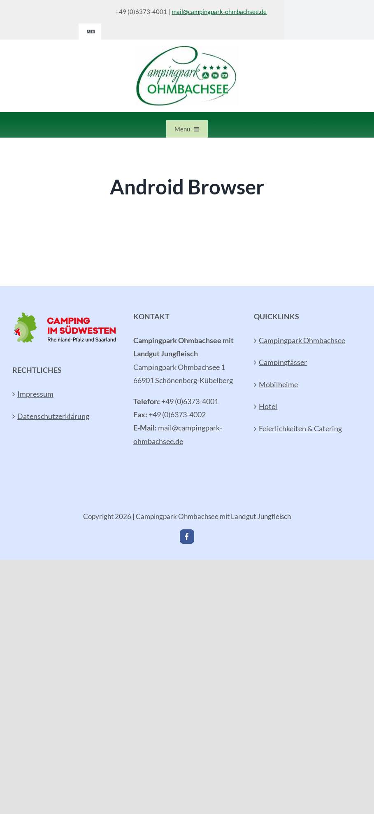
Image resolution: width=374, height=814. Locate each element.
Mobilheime (278, 384)
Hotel (268, 406)
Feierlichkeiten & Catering (300, 428)
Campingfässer (283, 362)
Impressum (35, 393)
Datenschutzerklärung (53, 416)
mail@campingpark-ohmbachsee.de (219, 11)
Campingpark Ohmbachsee (302, 340)
